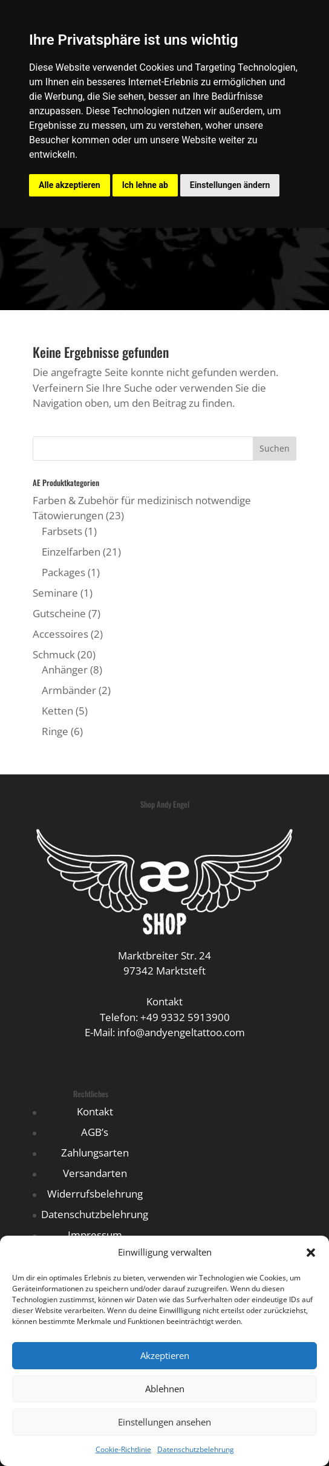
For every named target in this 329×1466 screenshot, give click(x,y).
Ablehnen (164, 1389)
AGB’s (94, 1132)
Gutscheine (59, 613)
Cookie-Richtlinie (123, 1449)
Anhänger (65, 669)
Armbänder (69, 690)
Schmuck (54, 654)
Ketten (57, 711)
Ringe (55, 731)
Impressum (95, 1235)
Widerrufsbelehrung (95, 1194)
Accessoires (60, 634)
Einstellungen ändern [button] (230, 185)
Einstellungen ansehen (164, 1422)
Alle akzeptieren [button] (69, 185)
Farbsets (62, 531)
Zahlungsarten (95, 1153)
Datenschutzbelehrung (195, 1449)
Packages (63, 572)
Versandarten (95, 1173)
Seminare (55, 593)
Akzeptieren (164, 1355)
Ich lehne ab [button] (145, 185)
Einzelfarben (71, 552)
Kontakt (95, 1111)
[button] (311, 1253)
